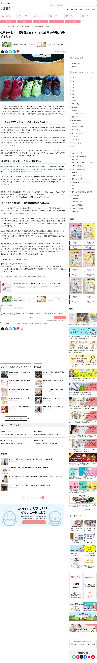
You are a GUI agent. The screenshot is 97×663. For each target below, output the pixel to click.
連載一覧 (33, 44)
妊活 (93, 9)
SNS (40, 22)
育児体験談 (75, 136)
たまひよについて (77, 153)
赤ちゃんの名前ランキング (79, 179)
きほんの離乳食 (76, 195)
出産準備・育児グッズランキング (81, 182)
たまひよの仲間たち (77, 205)
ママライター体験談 (16, 323)
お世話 (74, 100)
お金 (73, 185)
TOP (66, 9)
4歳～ (73, 91)
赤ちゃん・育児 (84, 9)
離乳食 (69, 16)
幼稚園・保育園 (76, 120)
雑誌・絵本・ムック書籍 (79, 156)
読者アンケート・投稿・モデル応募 (82, 162)
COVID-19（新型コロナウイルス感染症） (38, 323)
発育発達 (74, 110)
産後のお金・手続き (77, 127)
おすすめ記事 (6, 323)
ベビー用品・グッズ (77, 113)
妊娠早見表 (6, 16)
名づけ (37, 16)
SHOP (53, 5)
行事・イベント (76, 117)
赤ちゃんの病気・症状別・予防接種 (82, 192)
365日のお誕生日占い (78, 166)
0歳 (73, 78)
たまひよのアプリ (77, 202)
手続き (74, 188)
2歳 (73, 84)
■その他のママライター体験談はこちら (13, 259)
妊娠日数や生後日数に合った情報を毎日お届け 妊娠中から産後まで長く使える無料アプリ (34, 517)
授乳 (73, 94)
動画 (73, 146)
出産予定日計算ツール (78, 169)
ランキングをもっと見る (16, 418)
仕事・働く (75, 123)
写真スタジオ (72, 22)
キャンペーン (56, 22)
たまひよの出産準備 (77, 208)
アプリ (24, 22)
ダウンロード (34, 522)
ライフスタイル (76, 130)
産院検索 (74, 172)
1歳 (73, 81)
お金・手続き (23, 16)
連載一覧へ (88, 509)
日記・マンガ (75, 140)
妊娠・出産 (74, 9)
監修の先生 (75, 198)
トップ (2, 26)
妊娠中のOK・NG (77, 175)
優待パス (86, 16)
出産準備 (54, 16)
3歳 (73, 87)
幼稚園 (34, 109)
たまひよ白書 (75, 211)
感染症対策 (25, 323)
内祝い (61, 5)
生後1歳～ (75, 67)
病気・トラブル (76, 104)
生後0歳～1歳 (76, 63)
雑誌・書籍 (8, 22)
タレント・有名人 (77, 143)
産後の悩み (75, 107)
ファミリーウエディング (79, 133)
